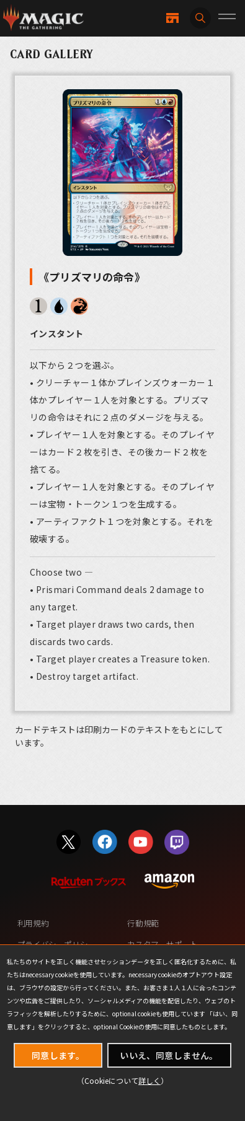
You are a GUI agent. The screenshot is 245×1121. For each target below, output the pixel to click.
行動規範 (142, 923)
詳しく (149, 1080)
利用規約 (32, 923)
